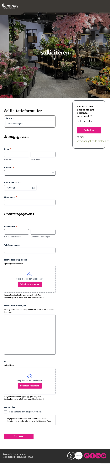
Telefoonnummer (12, 245)
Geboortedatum (12, 182)
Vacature (10, 118)
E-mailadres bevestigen (40, 237)
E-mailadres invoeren (12, 237)
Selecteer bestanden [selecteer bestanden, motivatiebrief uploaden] (29, 284)
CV (5, 361)
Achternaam (35, 159)
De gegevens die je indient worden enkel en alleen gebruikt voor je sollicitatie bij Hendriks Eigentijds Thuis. (29, 419)
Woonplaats (10, 197)
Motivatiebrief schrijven (15, 306)
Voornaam (8, 159)
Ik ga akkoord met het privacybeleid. (25, 412)
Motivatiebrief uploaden (15, 260)
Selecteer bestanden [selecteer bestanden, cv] (29, 386)
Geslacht (9, 168)
